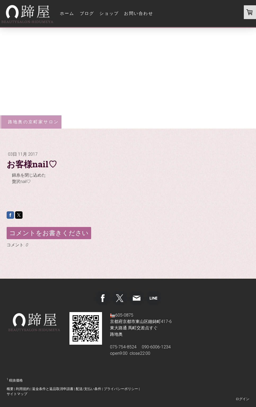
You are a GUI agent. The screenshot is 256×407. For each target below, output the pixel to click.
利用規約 (23, 389)
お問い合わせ (138, 13)
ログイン (242, 399)
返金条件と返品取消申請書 (52, 389)
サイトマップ (17, 394)
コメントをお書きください (49, 233)
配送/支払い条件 (88, 389)
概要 (10, 389)
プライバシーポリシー (121, 389)
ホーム (67, 13)
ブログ (87, 13)
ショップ (109, 13)
